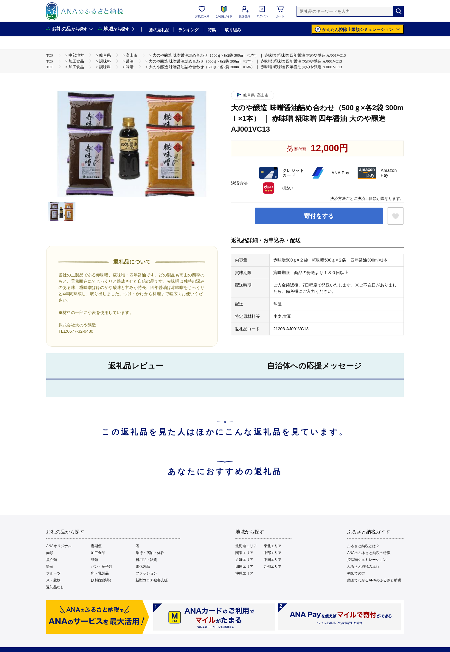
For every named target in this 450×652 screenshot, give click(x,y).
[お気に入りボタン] (395, 216)
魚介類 (51, 560)
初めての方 (356, 573)
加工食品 (98, 553)
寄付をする (319, 216)
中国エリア (273, 560)
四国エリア (244, 566)
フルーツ (53, 573)
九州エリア (273, 566)
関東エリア (244, 553)
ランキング (188, 29)
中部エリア (273, 553)
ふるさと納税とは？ (363, 546)
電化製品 (143, 566)
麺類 (94, 560)
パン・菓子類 (101, 566)
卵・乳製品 (100, 573)
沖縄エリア (244, 573)
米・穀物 (53, 580)
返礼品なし (55, 587)
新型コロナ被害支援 (152, 580)
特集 (212, 29)
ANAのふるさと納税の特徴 (368, 553)
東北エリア (273, 546)
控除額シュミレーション (367, 560)
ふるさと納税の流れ (363, 566)
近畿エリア (244, 560)
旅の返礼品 (159, 29)
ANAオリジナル (59, 546)
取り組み (233, 29)
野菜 (49, 566)
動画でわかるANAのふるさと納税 (374, 580)
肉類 (49, 553)
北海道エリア (246, 546)
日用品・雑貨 (146, 560)
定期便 (96, 546)
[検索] (398, 11)
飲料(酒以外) (101, 580)
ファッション (146, 573)
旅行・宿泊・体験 (150, 553)
